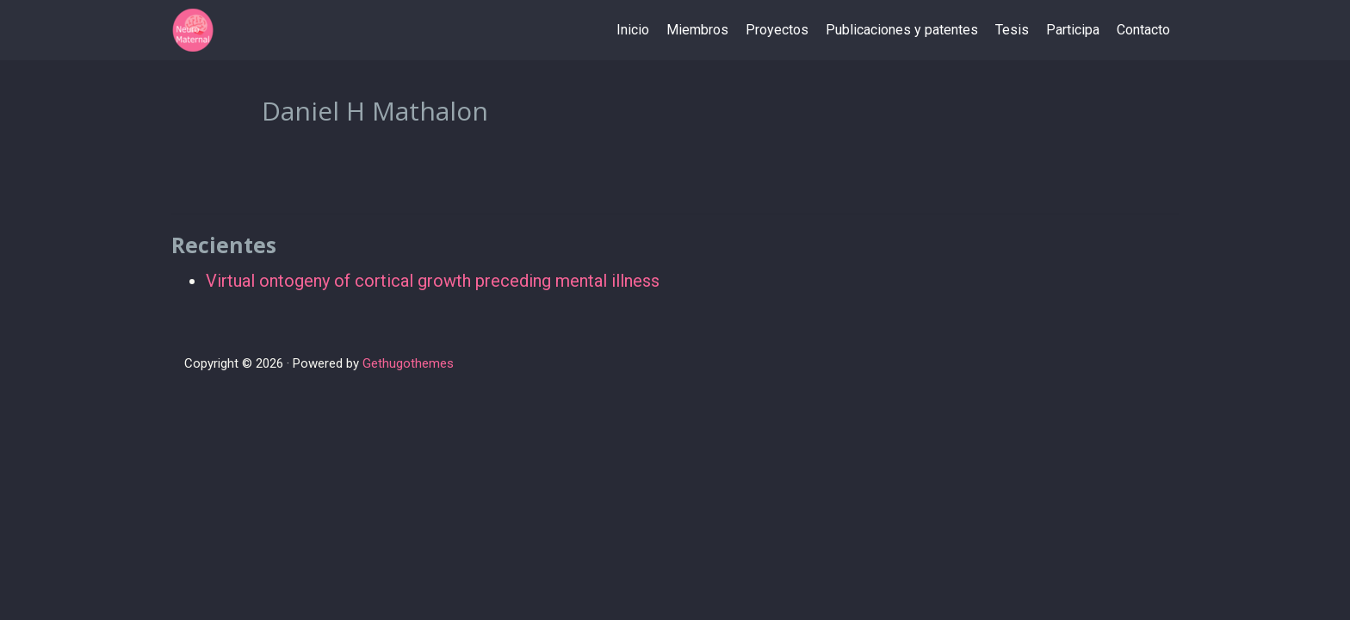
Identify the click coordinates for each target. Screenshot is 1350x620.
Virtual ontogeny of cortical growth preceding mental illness (433, 280)
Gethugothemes (408, 363)
